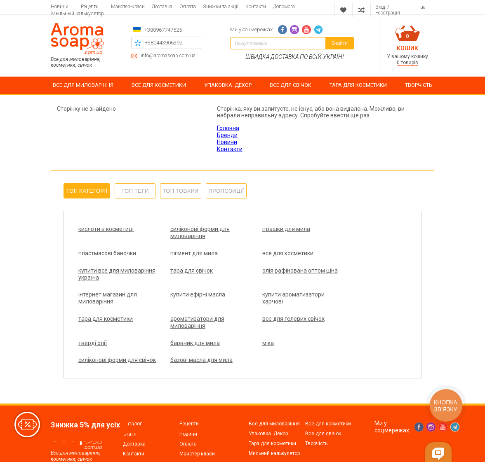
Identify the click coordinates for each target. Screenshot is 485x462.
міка (166, 325)
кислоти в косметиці (106, 229)
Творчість (316, 416)
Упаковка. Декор (268, 406)
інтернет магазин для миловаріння (189, 281)
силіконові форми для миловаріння (190, 232)
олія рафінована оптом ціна (109, 281)
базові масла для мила (356, 325)
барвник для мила (103, 325)
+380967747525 (163, 30)
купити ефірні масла (269, 277)
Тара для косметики (272, 416)
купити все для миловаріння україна (270, 257)
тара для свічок (346, 253)
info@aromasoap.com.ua (168, 55)
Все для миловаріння (274, 396)
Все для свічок (323, 406)
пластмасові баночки (353, 229)
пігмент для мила (102, 253)
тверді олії (339, 301)
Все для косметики (328, 396)
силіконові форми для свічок (272, 329)
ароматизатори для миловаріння (187, 305)
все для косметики (186, 253)
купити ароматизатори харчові (356, 281)
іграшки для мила (266, 229)
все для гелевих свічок (273, 301)
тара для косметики (105, 301)
